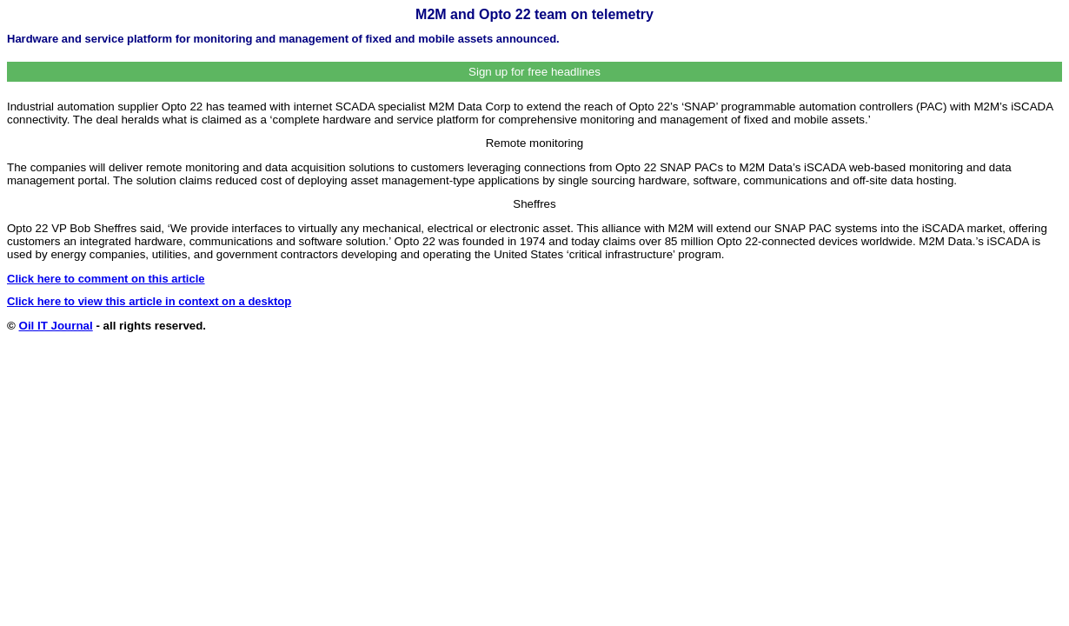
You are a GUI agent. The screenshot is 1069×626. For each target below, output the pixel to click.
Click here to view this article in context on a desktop (149, 301)
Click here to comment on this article (106, 278)
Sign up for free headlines (534, 71)
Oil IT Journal (56, 325)
